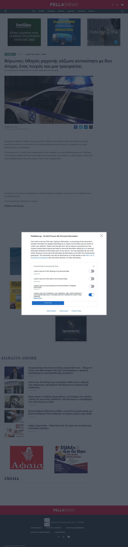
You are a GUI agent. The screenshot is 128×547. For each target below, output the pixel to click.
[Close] (102, 236)
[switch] (91, 271)
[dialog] (64, 273)
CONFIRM (48, 303)
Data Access (64, 311)
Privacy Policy (76, 311)
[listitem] (64, 266)
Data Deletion (51, 311)
